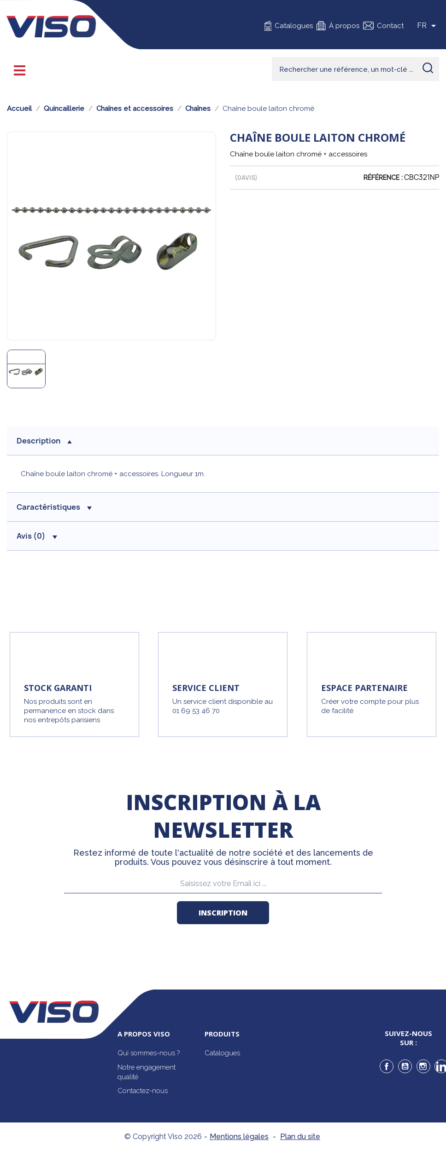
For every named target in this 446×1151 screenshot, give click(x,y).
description (44, 441)
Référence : (383, 177)
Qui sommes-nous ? (148, 1053)
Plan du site (300, 1136)
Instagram (423, 1066)
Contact (390, 26)
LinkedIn (441, 1066)
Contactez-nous (142, 1091)
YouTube (405, 1066)
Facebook (386, 1066)
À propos (344, 26)
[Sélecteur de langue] (428, 25)
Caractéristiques (54, 507)
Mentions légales (239, 1136)
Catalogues (294, 26)
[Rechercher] (355, 69)
